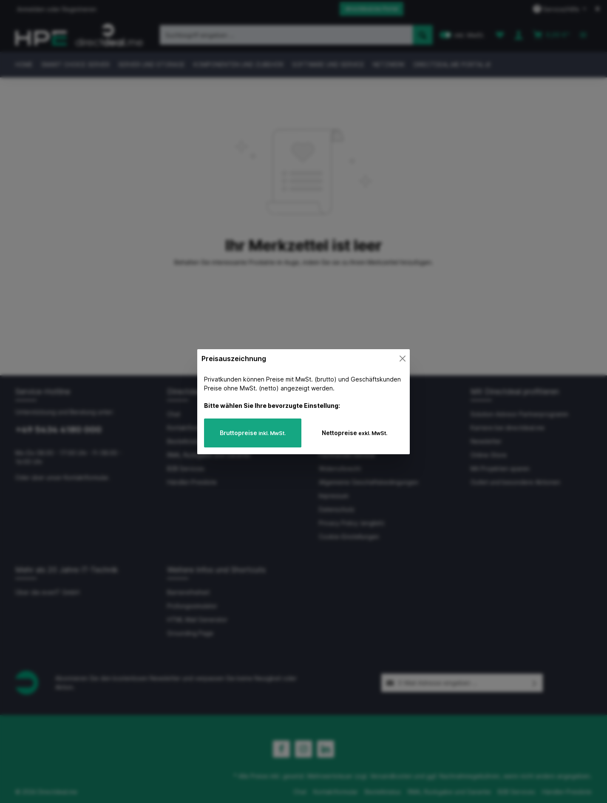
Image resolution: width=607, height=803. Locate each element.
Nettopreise (354, 432)
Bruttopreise (253, 432)
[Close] (402, 358)
